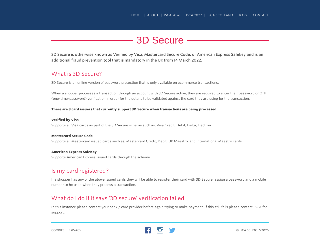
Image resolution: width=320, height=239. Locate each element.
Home (136, 15)
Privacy (75, 230)
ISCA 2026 (172, 15)
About (152, 15)
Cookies (57, 230)
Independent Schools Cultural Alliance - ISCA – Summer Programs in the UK (71, 15)
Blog (243, 15)
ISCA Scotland (220, 15)
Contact (261, 15)
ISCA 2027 (194, 15)
